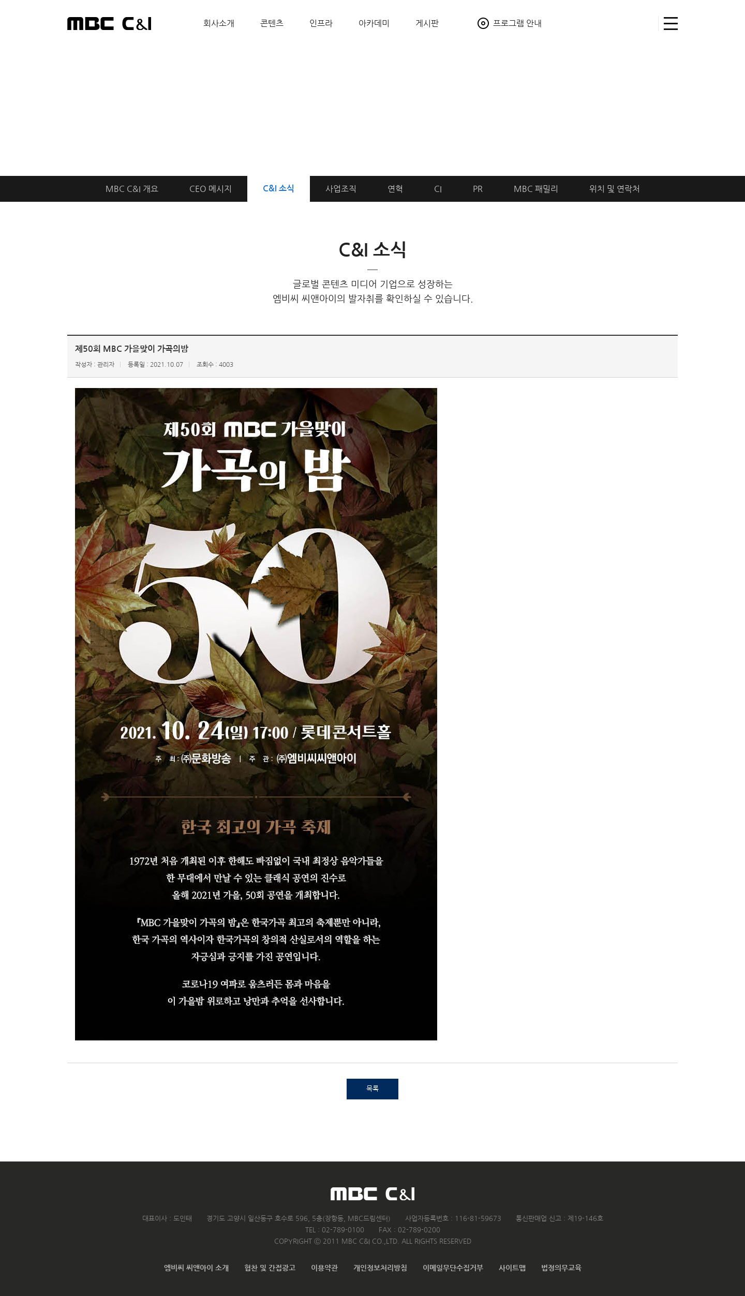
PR (478, 189)
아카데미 (374, 23)
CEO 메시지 (210, 189)
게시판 (427, 23)
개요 (132, 189)
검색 (646, 23)
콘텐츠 (272, 23)
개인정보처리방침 (380, 1268)
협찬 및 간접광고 (269, 1268)
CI (438, 189)
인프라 (321, 23)
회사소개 (218, 23)
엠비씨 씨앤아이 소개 (196, 1268)
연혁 (395, 189)
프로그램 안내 (517, 23)
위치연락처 (614, 189)
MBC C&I (109, 23)
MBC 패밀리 (536, 189)
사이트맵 (668, 23)
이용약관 (324, 1268)
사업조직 (340, 189)
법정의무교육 (561, 1268)
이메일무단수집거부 (453, 1268)
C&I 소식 (278, 188)
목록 (372, 1088)
